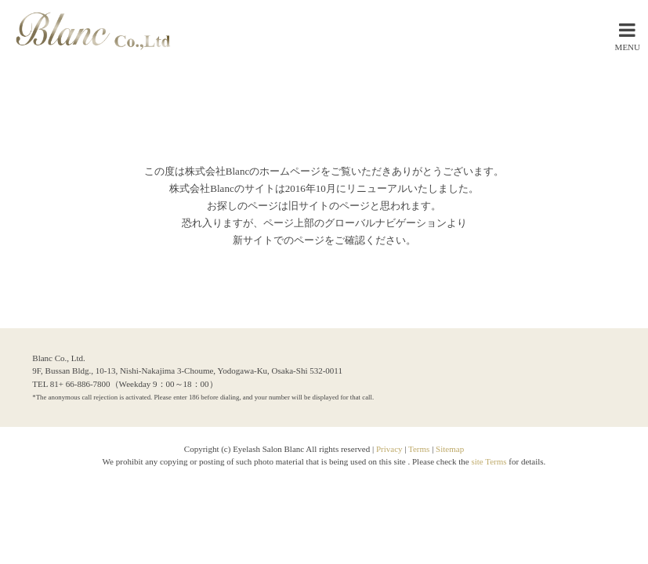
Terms (418, 449)
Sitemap (450, 449)
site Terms (490, 461)
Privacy (389, 449)
